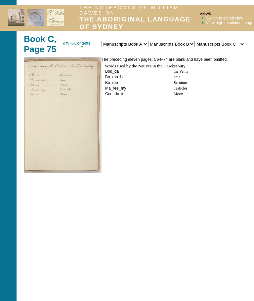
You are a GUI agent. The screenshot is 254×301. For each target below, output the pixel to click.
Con (108, 94)
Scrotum (180, 82)
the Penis (181, 71)
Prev (68, 44)
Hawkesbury (174, 65)
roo (115, 77)
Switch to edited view (224, 18)
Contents (82, 44)
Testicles (181, 88)
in (122, 94)
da (116, 71)
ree (115, 88)
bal (122, 77)
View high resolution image (229, 22)
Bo (107, 77)
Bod (108, 71)
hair (177, 77)
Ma (108, 88)
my (123, 88)
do (117, 94)
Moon (178, 94)
